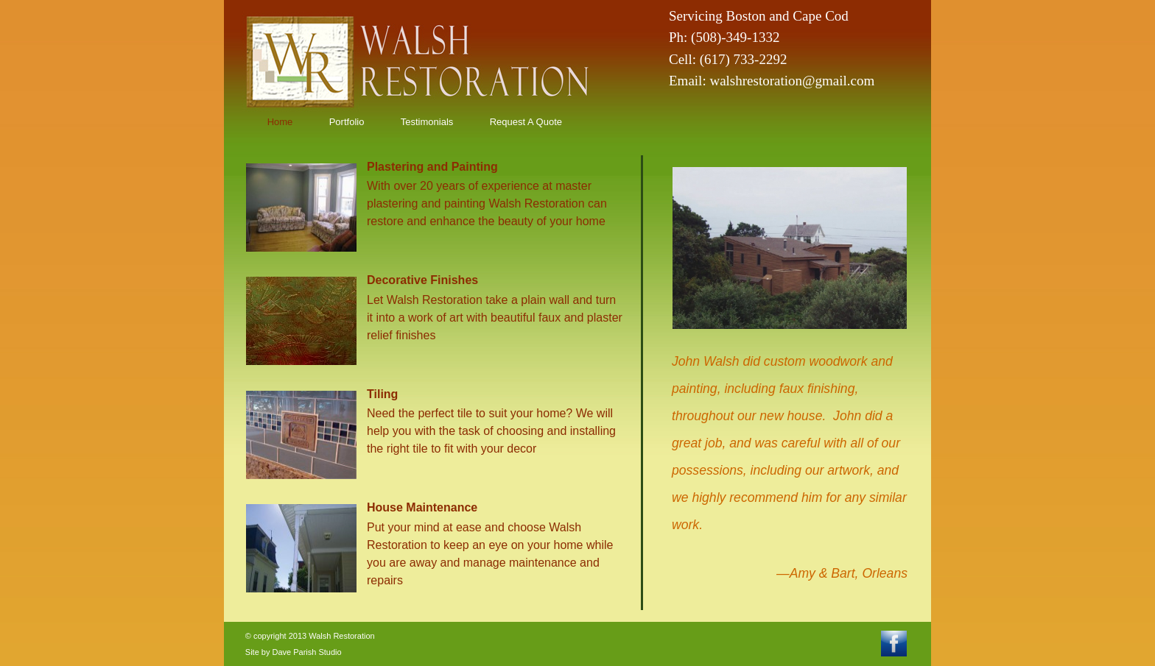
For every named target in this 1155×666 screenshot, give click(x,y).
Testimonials (427, 121)
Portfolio (347, 121)
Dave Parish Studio (306, 652)
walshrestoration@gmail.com (791, 80)
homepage (366, 59)
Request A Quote (526, 121)
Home (280, 121)
